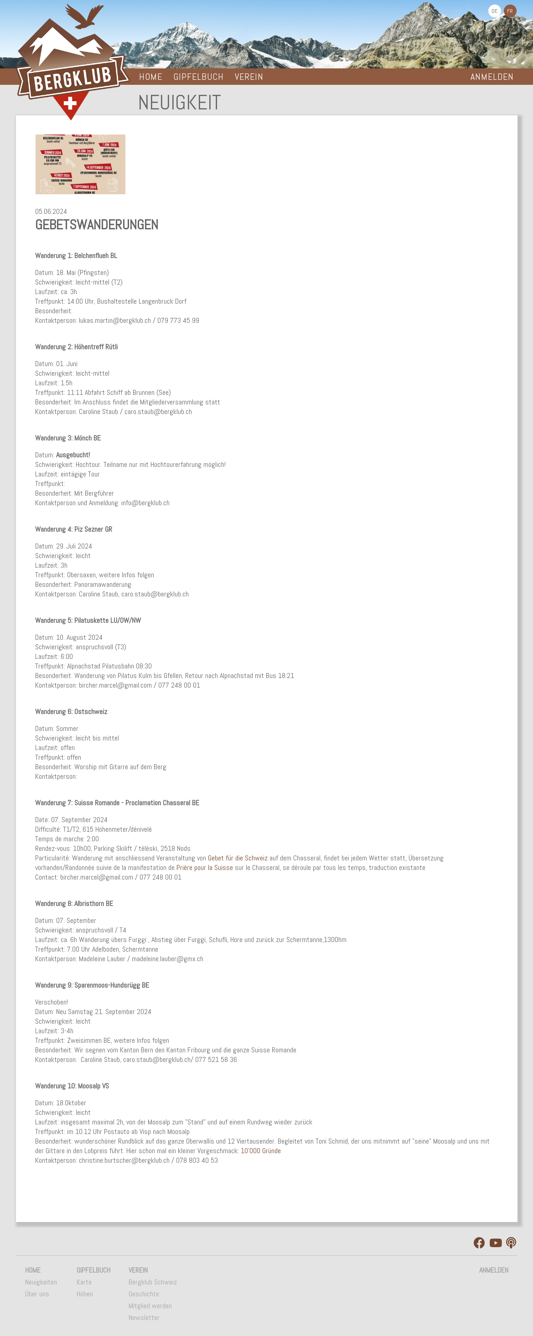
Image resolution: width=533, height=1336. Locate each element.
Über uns (37, 1294)
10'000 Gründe (261, 1150)
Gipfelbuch (198, 77)
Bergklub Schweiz (153, 1282)
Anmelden (492, 77)
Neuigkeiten (41, 1282)
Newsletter (144, 1317)
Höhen (85, 1294)
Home (150, 77)
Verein (249, 77)
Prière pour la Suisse (204, 867)
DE (494, 11)
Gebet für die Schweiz (238, 858)
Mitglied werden (150, 1305)
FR (510, 11)
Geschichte (144, 1294)
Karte (84, 1282)
